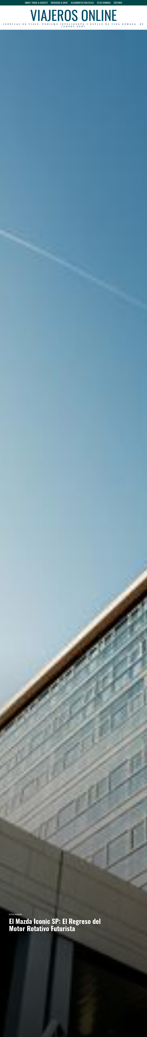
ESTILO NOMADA (104, 2)
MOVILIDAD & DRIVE (59, 2)
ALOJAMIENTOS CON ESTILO (82, 2)
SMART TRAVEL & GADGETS (36, 2)
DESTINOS (118, 2)
